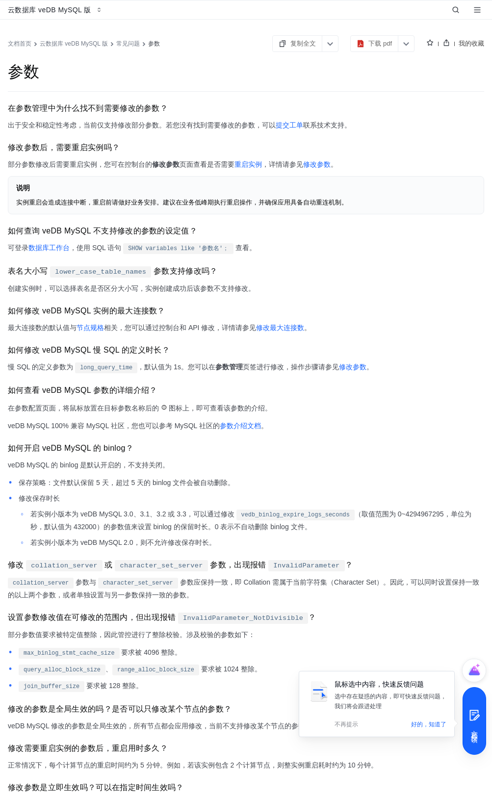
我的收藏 (471, 43)
